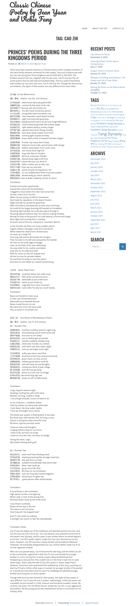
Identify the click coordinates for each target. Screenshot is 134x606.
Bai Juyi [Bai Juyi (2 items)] (94, 105)
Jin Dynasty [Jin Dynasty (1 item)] (109, 115)
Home (84, 28)
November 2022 (98, 183)
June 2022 (95, 203)
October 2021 (97, 215)
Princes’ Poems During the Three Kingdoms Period (45, 55)
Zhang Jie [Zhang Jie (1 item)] (117, 147)
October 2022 (97, 187)
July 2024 (95, 163)
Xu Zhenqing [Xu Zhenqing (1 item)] (115, 144)
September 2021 (98, 220)
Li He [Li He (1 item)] (98, 118)
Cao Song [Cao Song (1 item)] (113, 105)
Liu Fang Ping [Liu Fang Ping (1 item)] (120, 118)
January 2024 (97, 167)
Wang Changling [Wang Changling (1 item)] (113, 141)
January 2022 (97, 211)
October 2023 (97, 171)
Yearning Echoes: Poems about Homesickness (104, 62)
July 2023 (95, 175)
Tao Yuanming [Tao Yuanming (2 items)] (100, 138)
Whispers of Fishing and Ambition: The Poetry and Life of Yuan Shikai (108, 79)
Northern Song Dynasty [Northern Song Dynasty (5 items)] (109, 123)
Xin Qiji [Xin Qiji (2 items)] (107, 144)
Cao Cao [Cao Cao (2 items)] (101, 105)
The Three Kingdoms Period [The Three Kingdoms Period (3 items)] (104, 139)
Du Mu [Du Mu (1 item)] (106, 109)
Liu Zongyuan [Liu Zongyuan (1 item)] (95, 120)
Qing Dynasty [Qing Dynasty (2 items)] (102, 126)
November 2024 (98, 159)
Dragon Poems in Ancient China (105, 70)
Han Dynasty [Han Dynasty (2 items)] (117, 111)
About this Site (100, 28)
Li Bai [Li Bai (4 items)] (93, 117)
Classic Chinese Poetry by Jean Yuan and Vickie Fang (37, 12)
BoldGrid (49, 603)
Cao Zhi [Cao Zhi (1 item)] (119, 105)
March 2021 (96, 232)
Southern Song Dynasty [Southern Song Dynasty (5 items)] (103, 129)
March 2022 (96, 207)
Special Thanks (92, 603)
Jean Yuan (41, 63)
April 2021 (95, 228)
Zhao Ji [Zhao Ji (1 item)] (122, 147)
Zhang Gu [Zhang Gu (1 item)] (110, 147)
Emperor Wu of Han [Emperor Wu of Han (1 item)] (104, 112)
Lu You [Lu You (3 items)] (115, 120)
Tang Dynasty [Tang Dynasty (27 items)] (110, 134)
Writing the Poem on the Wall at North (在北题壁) (108, 88)
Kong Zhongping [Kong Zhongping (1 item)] (118, 115)
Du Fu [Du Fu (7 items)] (100, 108)
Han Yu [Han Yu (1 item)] (93, 115)
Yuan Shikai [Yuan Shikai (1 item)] (102, 147)
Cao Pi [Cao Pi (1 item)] (107, 105)
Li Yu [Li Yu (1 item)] (102, 120)
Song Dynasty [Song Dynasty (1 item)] (113, 127)
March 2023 (96, 179)
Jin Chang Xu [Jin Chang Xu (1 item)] (100, 115)
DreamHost (75, 603)
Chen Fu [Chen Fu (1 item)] (93, 109)
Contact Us (118, 28)
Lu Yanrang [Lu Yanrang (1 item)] (108, 120)
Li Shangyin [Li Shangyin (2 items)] (110, 117)
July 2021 (95, 224)
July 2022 (95, 199)
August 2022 (96, 195)
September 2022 (98, 191)
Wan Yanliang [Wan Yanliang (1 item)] (99, 144)
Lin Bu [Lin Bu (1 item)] (102, 118)
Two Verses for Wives (100, 54)
